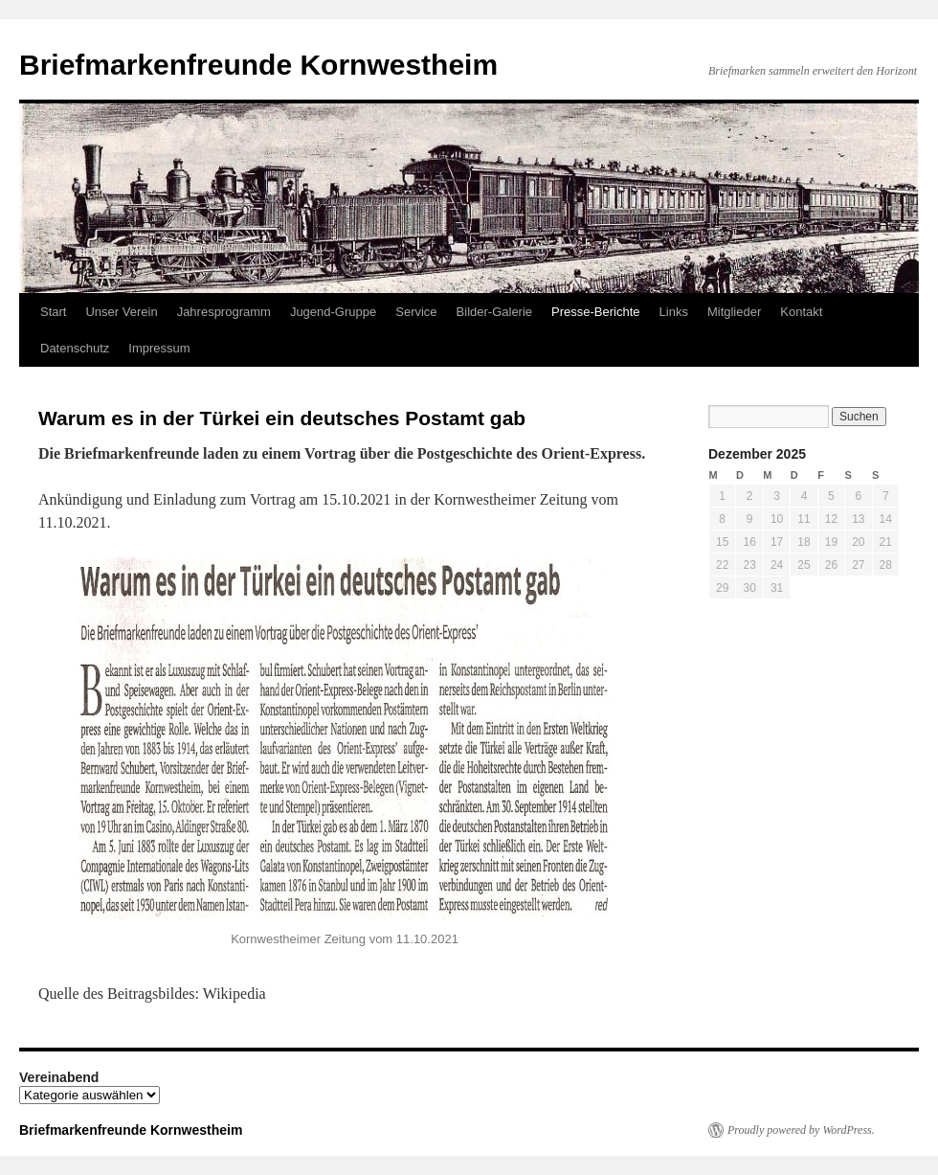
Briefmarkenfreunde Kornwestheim (258, 64)
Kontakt (801, 312)
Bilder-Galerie (494, 312)
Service (415, 312)
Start (53, 312)
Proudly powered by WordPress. (801, 1130)
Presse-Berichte (595, 312)
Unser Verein (121, 312)
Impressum (159, 348)
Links (673, 312)
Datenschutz (74, 348)
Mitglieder (734, 312)
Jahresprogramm (224, 312)
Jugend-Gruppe (333, 312)
